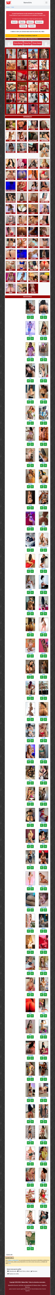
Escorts (14, 22)
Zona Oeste (37, 43)
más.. (10, 1263)
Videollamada (11, 1271)
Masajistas (39, 22)
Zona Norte (18, 43)
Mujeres (22, 22)
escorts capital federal (22, 1289)
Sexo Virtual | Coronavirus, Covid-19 (27, 35)
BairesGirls (28, 3)
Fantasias (23, 26)
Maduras (30, 22)
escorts (14, 1289)
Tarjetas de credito (13, 1274)
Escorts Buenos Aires (37, 1289)
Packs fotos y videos (23, 1271)
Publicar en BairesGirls (13, 1260)
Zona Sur (27, 43)
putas (10, 1289)
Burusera (34, 1271)
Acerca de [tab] (9, 1254)
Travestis (32, 26)
